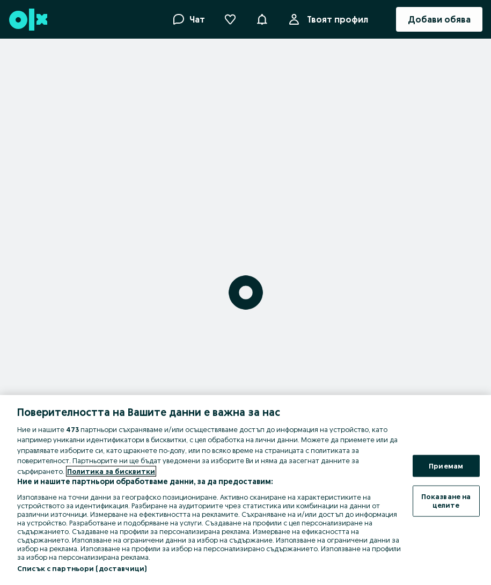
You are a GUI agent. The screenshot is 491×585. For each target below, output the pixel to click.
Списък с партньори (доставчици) (81, 568)
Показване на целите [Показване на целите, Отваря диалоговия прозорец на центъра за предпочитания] (446, 500)
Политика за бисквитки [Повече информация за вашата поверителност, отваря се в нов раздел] (111, 471)
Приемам (446, 465)
